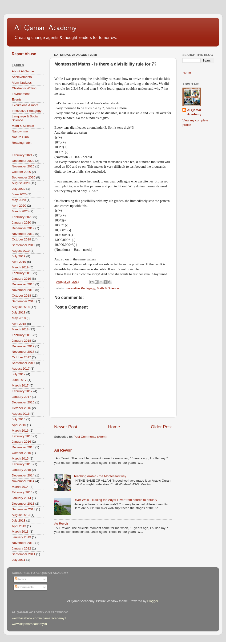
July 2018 (18, 312)
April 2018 (19, 323)
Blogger (152, 601)
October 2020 (21, 172)
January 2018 (21, 340)
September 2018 (23, 301)
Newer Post (65, 426)
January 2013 (21, 537)
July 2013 (18, 520)
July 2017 (18, 374)
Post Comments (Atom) (90, 436)
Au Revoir (63, 450)
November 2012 (23, 543)
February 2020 (22, 217)
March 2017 (20, 385)
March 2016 (20, 430)
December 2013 (23, 503)
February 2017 (22, 391)
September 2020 (23, 177)
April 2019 (19, 261)
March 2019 (20, 267)
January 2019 (21, 278)
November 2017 (23, 351)
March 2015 (20, 458)
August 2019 (21, 250)
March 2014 (20, 486)
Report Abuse (24, 54)
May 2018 (19, 318)
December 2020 (23, 160)
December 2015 (23, 447)
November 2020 (23, 166)
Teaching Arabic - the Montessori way (99, 476)
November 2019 (23, 234)
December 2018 (23, 284)
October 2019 (21, 239)
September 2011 (23, 554)
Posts (20, 579)
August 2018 (21, 307)
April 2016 (19, 425)
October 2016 (21, 408)
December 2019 (23, 228)
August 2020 (21, 183)
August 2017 (21, 368)
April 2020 (19, 205)
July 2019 (18, 256)
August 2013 (21, 515)
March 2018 (20, 329)
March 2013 (20, 531)
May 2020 (19, 200)
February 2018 (22, 335)
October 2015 (21, 453)
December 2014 (23, 475)
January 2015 (21, 470)
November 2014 (23, 481)
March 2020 (20, 211)
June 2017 (19, 380)
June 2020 (19, 194)
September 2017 (23, 363)
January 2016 (21, 441)
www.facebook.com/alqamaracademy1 (39, 618)
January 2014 (21, 498)
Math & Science (108, 288)
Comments (24, 587)
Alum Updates (22, 82)
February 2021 (22, 155)
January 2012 (21, 548)
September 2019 (23, 245)
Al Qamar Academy (45, 27)
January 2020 (21, 222)
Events (16, 99)
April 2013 (19, 526)
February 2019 (22, 273)
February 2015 (22, 464)
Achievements (22, 77)
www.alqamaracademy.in (29, 624)
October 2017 (21, 357)
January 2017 (21, 396)
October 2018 (21, 295)
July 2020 (18, 188)
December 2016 (23, 402)
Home (114, 426)
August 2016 (21, 413)
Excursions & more (25, 105)
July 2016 (18, 419)
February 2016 (22, 436)
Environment (21, 94)
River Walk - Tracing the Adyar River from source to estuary (115, 500)
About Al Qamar (23, 71)
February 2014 (22, 492)
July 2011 (18, 559)
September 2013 (23, 509)
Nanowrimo (20, 131)
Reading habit (21, 142)
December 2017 (23, 346)
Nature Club (20, 137)
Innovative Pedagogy (80, 288)
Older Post (161, 426)
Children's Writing (24, 88)
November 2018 (23, 290)
